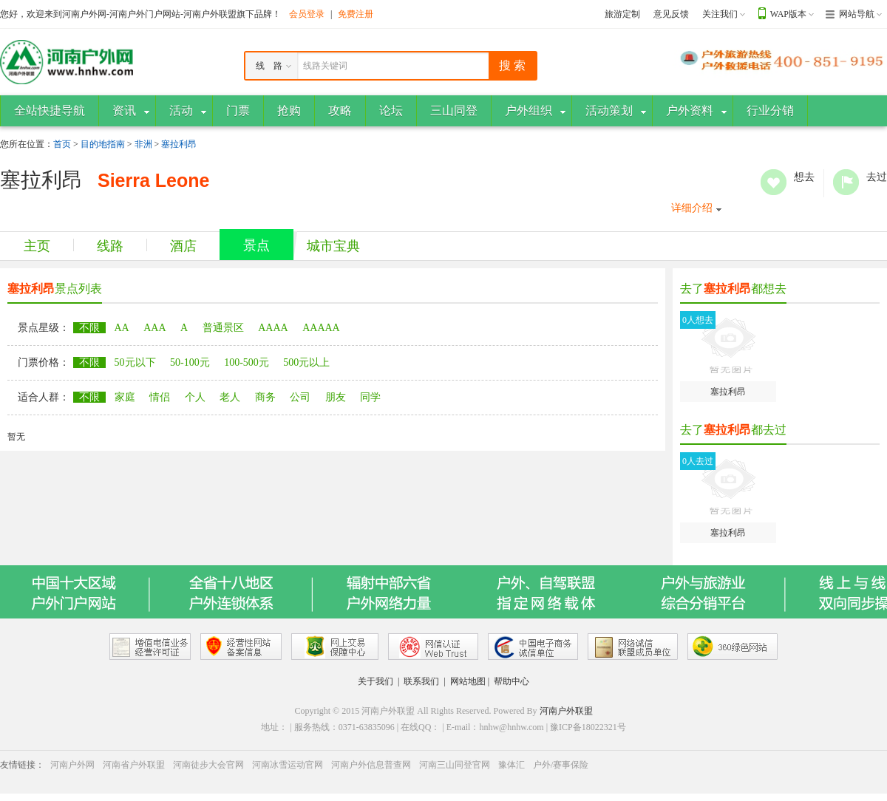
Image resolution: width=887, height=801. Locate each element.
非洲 (143, 144)
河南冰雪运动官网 (287, 765)
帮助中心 (511, 681)
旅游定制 (622, 14)
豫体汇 (511, 765)
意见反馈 (671, 14)
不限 (89, 327)
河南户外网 (72, 765)
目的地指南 (103, 144)
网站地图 (468, 681)
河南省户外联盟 (134, 765)
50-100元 (190, 362)
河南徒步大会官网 (208, 765)
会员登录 (306, 14)
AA (122, 327)
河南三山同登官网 (454, 765)
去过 (846, 182)
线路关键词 (325, 66)
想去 (773, 182)
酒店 (183, 246)
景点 (256, 245)
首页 (62, 144)
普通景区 (223, 327)
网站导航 (856, 14)
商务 (265, 397)
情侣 (159, 397)
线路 (110, 246)
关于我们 (375, 681)
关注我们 (720, 14)
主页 (37, 246)
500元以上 (306, 362)
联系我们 (421, 681)
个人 (195, 397)
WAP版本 (788, 14)
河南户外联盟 (566, 711)
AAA (154, 327)
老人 (230, 397)
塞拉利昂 (179, 144)
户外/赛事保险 (560, 765)
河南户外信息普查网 (371, 765)
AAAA (273, 327)
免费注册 (355, 14)
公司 (300, 397)
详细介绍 (692, 208)
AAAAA (321, 327)
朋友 (335, 397)
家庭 (125, 397)
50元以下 (135, 362)
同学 (370, 397)
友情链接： (22, 765)
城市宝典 (333, 246)
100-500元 (246, 362)
